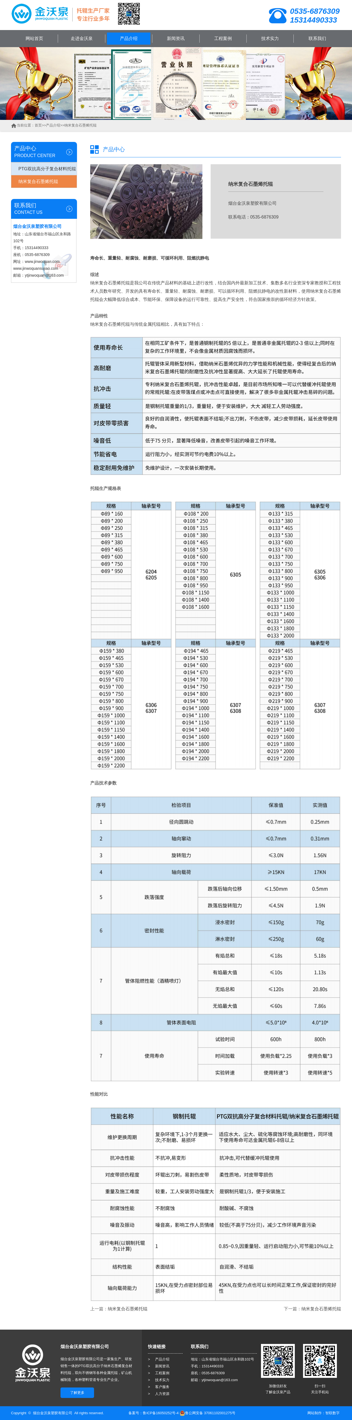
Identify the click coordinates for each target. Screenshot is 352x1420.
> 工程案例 (158, 1373)
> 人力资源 (158, 1394)
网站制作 (314, 1413)
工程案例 (223, 38)
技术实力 (270, 38)
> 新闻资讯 (158, 1366)
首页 (38, 125)
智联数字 (332, 1413)
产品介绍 (129, 38)
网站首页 (34, 38)
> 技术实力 (158, 1380)
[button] (171, 116)
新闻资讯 (176, 38)
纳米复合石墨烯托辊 (80, 125)
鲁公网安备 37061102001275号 (207, 1413)
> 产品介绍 (158, 1359)
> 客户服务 (158, 1387)
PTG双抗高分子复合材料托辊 (47, 168)
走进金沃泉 (82, 38)
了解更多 (77, 1393)
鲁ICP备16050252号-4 (160, 1413)
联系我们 (317, 38)
